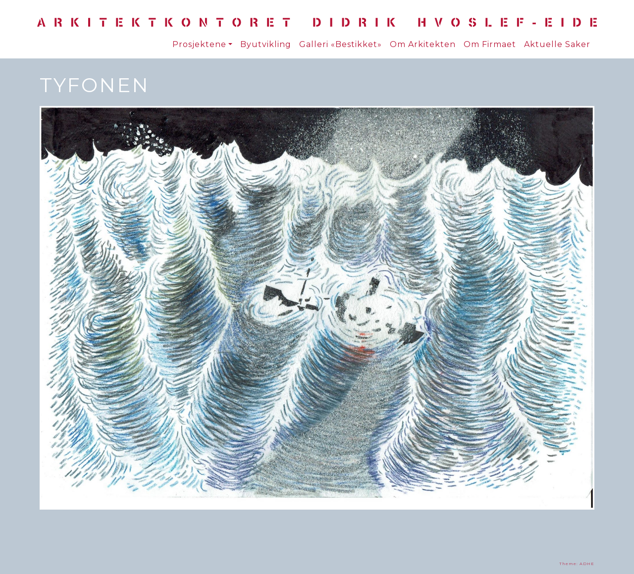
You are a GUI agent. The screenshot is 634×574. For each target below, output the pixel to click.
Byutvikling (265, 44)
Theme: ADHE (576, 563)
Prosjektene (199, 44)
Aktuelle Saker (557, 44)
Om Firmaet (490, 44)
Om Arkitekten (423, 44)
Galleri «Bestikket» (340, 44)
